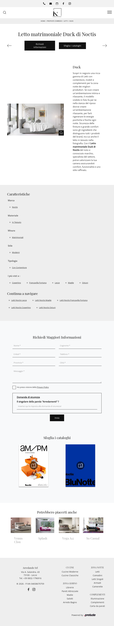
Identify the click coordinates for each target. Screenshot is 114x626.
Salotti (70, 598)
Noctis (15, 207)
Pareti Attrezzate (70, 591)
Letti (66, 21)
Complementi (97, 602)
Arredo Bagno (70, 602)
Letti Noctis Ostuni (47, 307)
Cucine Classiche (70, 575)
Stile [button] (10, 245)
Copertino (16, 282)
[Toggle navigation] (109, 12)
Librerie (70, 587)
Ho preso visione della (33, 387)
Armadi (97, 582)
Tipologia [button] (12, 260)
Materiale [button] (13, 215)
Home (43, 21)
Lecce (57, 282)
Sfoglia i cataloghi (72, 45)
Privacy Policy (43, 387)
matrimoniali (17, 237)
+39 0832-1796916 (32, 578)
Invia (57, 417)
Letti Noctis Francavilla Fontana (73, 300)
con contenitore (19, 267)
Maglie (71, 282)
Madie (70, 594)
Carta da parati (97, 606)
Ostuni (85, 282)
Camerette (97, 586)
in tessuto (16, 222)
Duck (71, 21)
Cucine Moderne (70, 571)
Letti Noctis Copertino (21, 307)
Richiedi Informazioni (40, 46)
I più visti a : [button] (14, 275)
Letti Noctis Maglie (43, 300)
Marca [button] (11, 200)
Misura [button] (11, 230)
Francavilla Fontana (37, 282)
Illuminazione (97, 598)
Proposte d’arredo (54, 21)
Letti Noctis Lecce (19, 300)
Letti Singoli (97, 579)
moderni (16, 252)
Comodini (97, 575)
